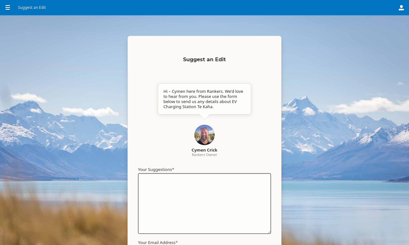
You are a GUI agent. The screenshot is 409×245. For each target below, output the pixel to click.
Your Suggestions (156, 169)
